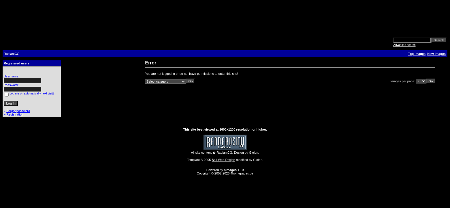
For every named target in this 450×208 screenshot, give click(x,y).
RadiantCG (224, 152)
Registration (14, 114)
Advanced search (404, 45)
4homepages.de (242, 173)
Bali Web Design (223, 159)
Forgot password (18, 111)
